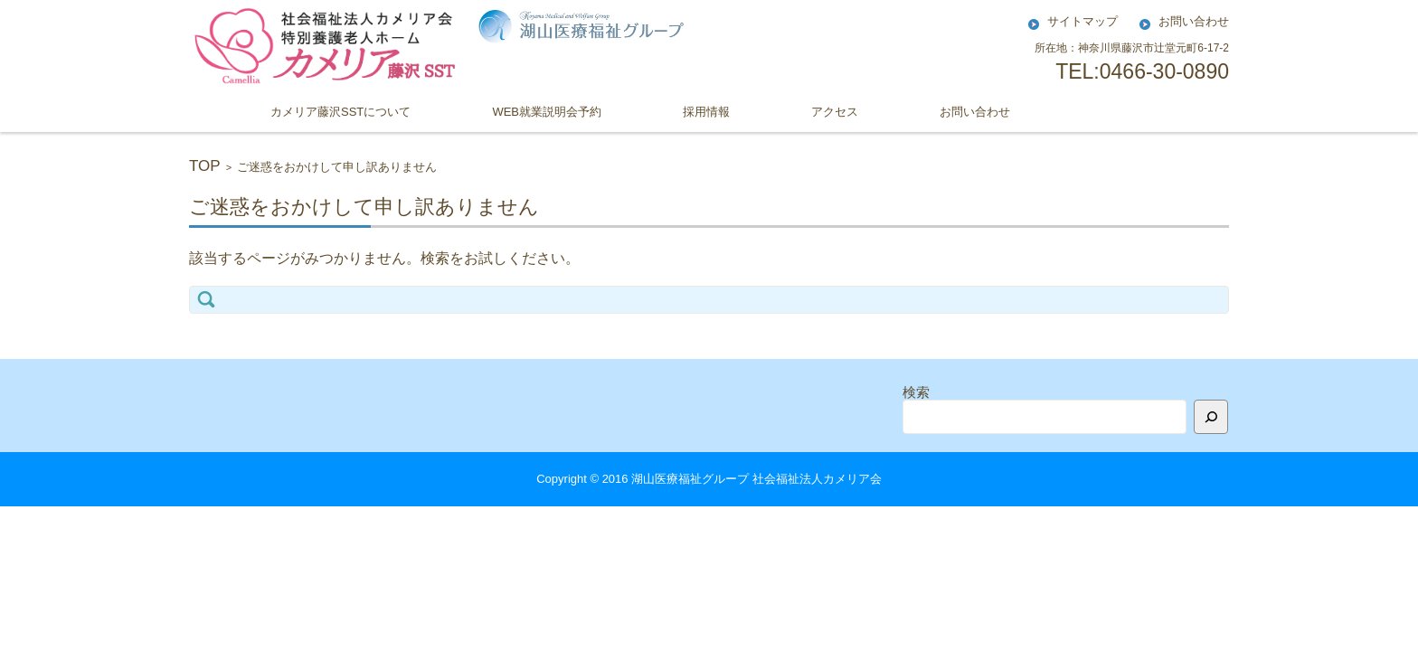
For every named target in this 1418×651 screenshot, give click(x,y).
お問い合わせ (975, 111)
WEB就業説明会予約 (546, 111)
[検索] (1211, 417)
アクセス (834, 111)
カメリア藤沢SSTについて (340, 111)
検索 (916, 392)
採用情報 (706, 111)
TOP (205, 166)
